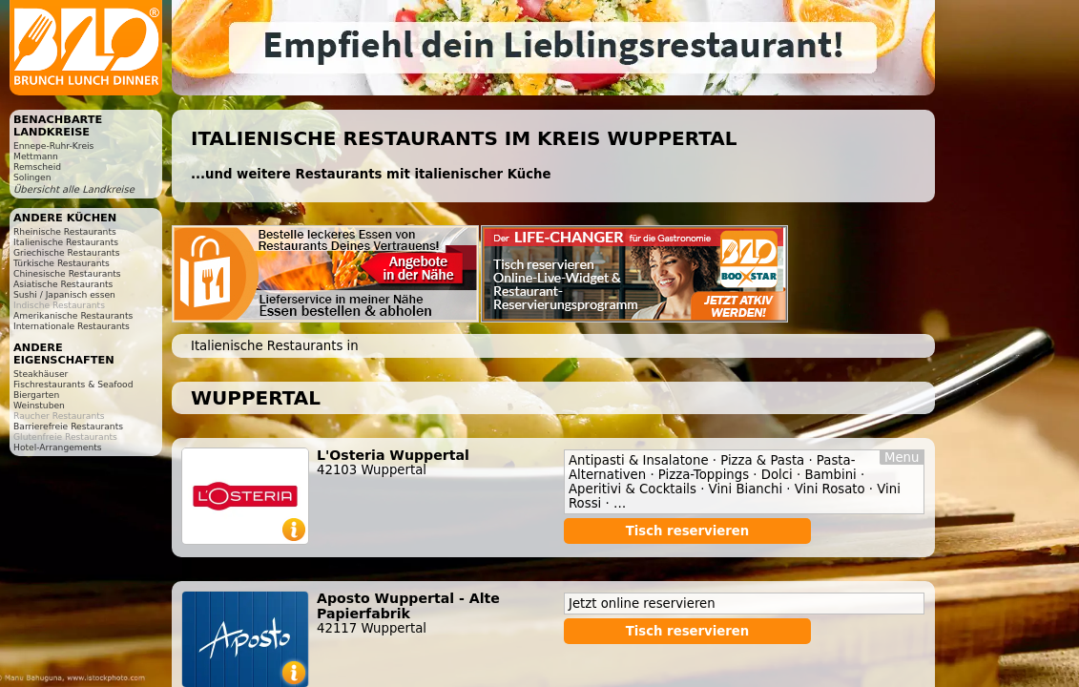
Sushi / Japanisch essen (64, 294)
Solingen (32, 177)
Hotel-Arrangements (57, 447)
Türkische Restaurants (61, 263)
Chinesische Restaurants (67, 273)
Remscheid (37, 166)
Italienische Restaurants (65, 242)
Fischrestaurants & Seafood (73, 384)
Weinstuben (39, 405)
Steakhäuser (40, 373)
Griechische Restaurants (66, 252)
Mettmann (35, 156)
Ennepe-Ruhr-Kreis (53, 145)
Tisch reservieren (688, 531)
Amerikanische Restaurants (73, 315)
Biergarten (36, 394)
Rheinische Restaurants (64, 231)
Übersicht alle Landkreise (74, 189)
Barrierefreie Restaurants (68, 426)
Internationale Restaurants (71, 326)
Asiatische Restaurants (63, 284)
